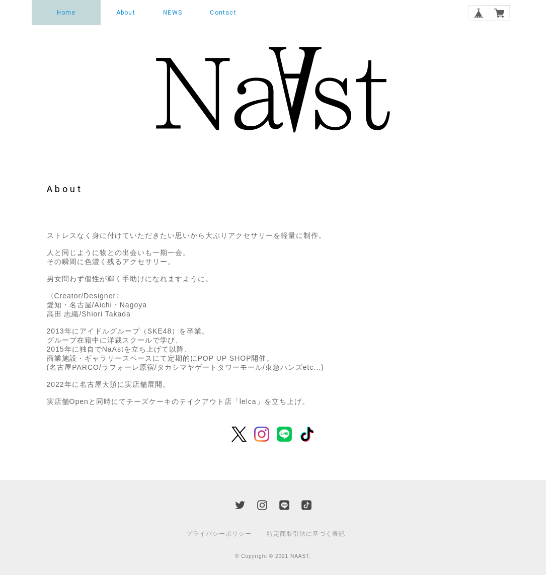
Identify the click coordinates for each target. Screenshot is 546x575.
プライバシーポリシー (219, 533)
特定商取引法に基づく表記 (306, 533)
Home (66, 12)
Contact (223, 12)
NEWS (172, 12)
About (125, 12)
